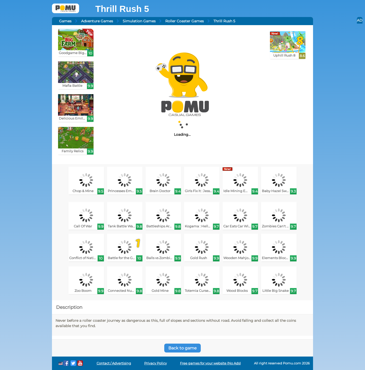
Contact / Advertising (114, 363)
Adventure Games (97, 21)
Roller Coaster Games (184, 21)
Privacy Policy (155, 363)
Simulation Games (139, 21)
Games (65, 21)
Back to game (182, 348)
